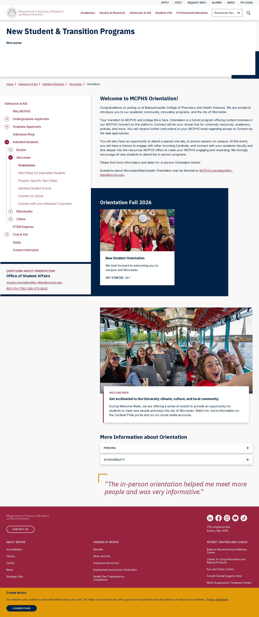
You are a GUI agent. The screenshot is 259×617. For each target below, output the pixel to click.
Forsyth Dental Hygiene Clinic (224, 575)
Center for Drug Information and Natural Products (226, 561)
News (9, 569)
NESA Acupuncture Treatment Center (229, 582)
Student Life (163, 12)
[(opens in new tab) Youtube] (235, 518)
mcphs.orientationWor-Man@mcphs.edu (34, 282)
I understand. (21, 608)
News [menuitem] (231, 2)
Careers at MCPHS (106, 542)
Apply (17, 242)
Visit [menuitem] (178, 2)
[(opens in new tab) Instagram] (227, 518)
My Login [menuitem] (247, 2)
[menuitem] (87, 12)
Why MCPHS (21, 111)
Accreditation (14, 549)
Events (10, 562)
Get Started (114, 277)
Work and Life (101, 556)
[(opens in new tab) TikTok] (244, 518)
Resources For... (227, 13)
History (10, 556)
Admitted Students (53, 84)
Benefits (98, 549)
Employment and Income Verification (115, 569)
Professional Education (192, 12)
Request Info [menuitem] (197, 2)
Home (10, 84)
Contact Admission (26, 250)
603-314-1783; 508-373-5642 (27, 288)
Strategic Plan (14, 576)
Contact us (20, 529)
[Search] (249, 12)
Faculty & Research (112, 12)
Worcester (75, 84)
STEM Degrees (23, 227)
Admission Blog (23, 134)
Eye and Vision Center (220, 569)
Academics (88, 12)
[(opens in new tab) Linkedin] (210, 518)
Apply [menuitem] (165, 2)
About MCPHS (15, 542)
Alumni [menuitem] (217, 2)
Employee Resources (106, 562)
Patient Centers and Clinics (227, 542)
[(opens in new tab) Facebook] (218, 518)
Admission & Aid (140, 12)
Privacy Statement (217, 599)
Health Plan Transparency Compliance (108, 578)
